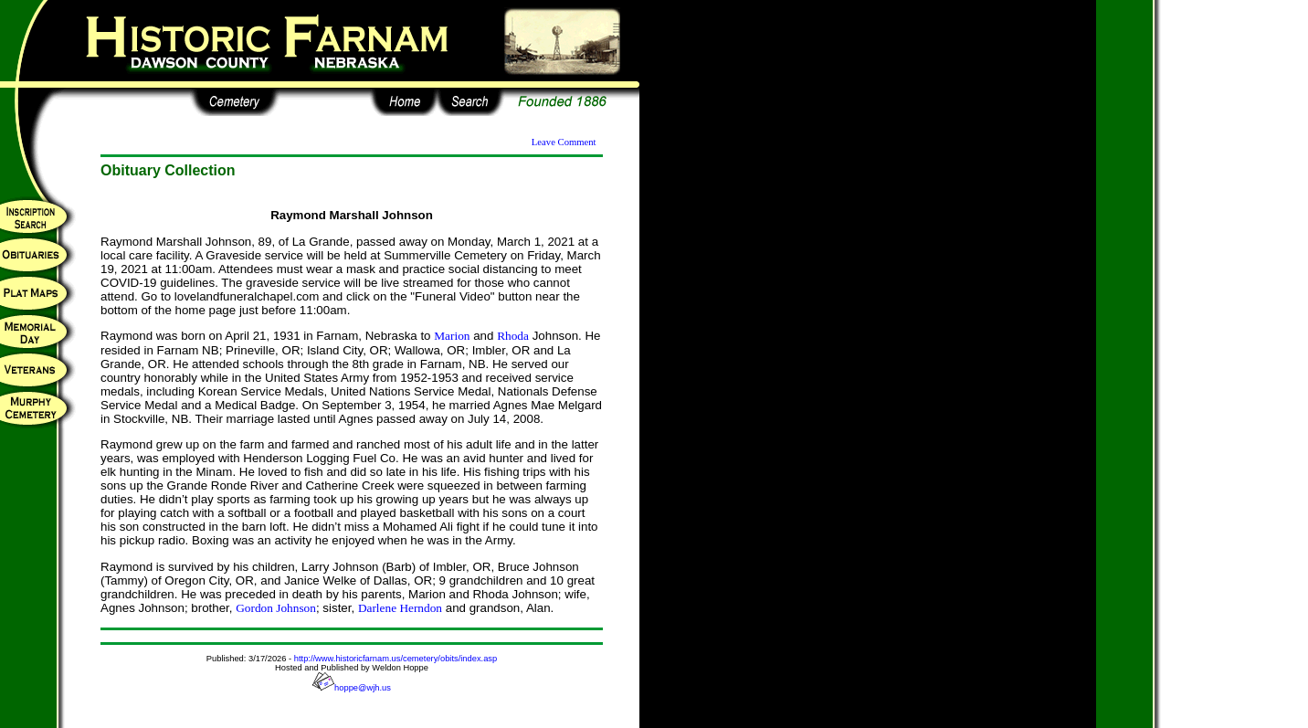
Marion (451, 336)
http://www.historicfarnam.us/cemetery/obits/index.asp (395, 658)
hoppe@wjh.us (351, 687)
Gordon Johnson (276, 608)
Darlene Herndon (400, 608)
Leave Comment (564, 142)
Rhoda (513, 336)
